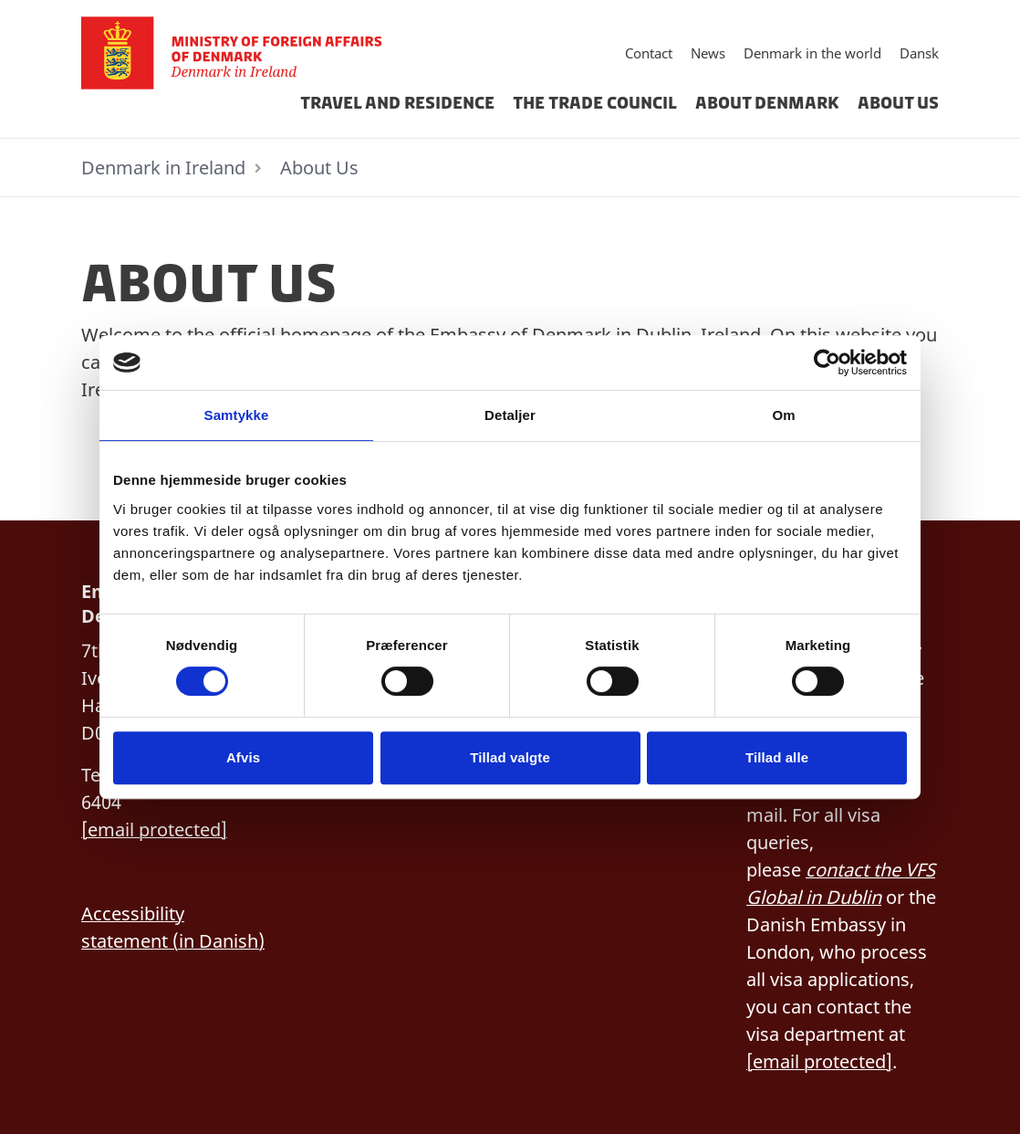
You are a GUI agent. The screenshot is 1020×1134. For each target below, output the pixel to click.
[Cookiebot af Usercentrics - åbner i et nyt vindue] (827, 362)
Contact (648, 53)
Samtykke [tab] (236, 415)
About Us (898, 103)
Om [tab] (783, 415)
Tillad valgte (510, 757)
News (708, 53)
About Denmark (767, 103)
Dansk (919, 53)
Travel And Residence (397, 103)
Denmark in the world (812, 53)
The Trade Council (595, 103)
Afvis (243, 757)
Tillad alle (776, 757)
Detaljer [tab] (510, 415)
